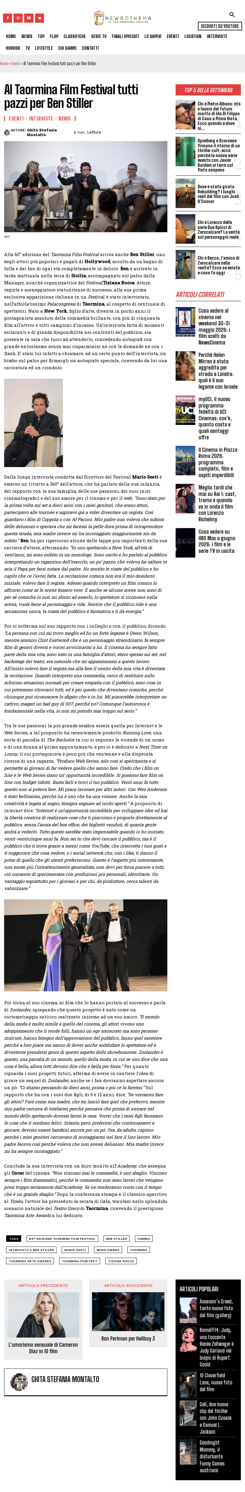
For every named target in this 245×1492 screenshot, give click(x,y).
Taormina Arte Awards (30, 1261)
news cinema (108, 1250)
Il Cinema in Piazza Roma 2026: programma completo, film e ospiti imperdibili (218, 462)
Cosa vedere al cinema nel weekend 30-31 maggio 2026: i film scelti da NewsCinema (214, 326)
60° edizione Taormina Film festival (62, 1238)
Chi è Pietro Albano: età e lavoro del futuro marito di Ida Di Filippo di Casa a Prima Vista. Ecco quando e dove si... (219, 116)
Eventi (15, 63)
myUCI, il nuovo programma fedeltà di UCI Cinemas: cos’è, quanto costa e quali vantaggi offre (215, 418)
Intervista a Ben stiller (31, 1250)
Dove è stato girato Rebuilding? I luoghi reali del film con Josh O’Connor (218, 194)
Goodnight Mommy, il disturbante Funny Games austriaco (212, 1456)
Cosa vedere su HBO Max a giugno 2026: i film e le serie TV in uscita (217, 541)
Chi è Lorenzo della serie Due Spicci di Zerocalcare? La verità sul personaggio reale (219, 230)
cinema (144, 1238)
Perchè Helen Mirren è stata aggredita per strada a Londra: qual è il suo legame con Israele (218, 371)
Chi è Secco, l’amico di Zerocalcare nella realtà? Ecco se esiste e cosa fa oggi (219, 265)
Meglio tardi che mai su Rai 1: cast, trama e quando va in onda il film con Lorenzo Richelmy (217, 503)
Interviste (41, 118)
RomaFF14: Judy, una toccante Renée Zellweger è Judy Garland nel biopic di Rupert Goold (217, 1347)
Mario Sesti (75, 1250)
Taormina (138, 1250)
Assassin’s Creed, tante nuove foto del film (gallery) (216, 1308)
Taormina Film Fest (79, 1261)
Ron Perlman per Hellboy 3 (128, 1339)
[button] (232, 15)
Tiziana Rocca (121, 1261)
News (65, 118)
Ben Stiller (116, 1238)
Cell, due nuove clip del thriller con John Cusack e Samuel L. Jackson (215, 1418)
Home (4, 63)
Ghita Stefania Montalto (42, 132)
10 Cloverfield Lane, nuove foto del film (216, 1382)
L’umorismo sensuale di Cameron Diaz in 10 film (43, 1348)
